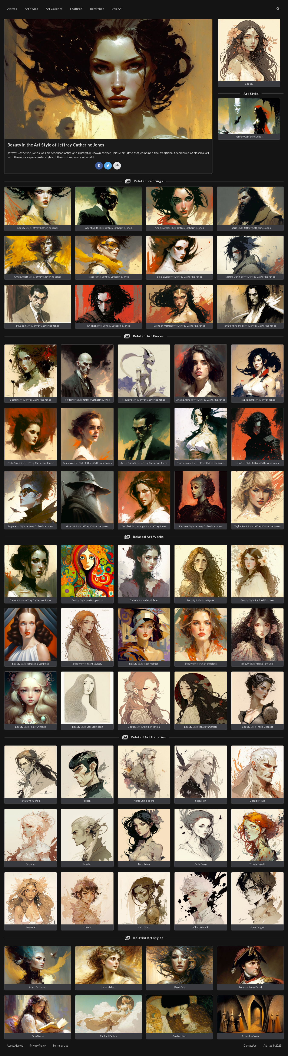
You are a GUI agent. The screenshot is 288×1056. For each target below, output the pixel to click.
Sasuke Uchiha (233, 276)
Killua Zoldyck (200, 927)
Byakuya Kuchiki (234, 325)
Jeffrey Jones (267, 399)
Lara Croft (143, 927)
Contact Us (250, 1045)
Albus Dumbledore (144, 800)
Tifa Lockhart (246, 399)
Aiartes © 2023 (272, 1045)
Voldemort (70, 399)
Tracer (92, 276)
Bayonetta (14, 526)
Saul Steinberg (95, 726)
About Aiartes (15, 1045)
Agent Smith (92, 227)
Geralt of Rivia (257, 800)
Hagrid (233, 227)
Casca (87, 927)
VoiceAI (117, 8)
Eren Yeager (257, 927)
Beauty (249, 83)
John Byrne (208, 600)
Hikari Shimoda (38, 726)
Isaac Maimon (151, 663)
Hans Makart (109, 987)
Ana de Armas (163, 227)
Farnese (184, 526)
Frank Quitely (94, 663)
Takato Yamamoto (208, 726)
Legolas (87, 864)
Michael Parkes (108, 1036)
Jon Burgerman (94, 600)
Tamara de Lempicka (38, 663)
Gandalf (70, 526)
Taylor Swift (240, 526)
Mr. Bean (21, 325)
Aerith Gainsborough (133, 526)
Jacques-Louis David (250, 987)
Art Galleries (54, 8)
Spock (87, 800)
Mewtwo (127, 399)
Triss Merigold (257, 864)
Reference (97, 8)
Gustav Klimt (179, 1036)
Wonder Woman (163, 325)
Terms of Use (60, 1045)
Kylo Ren (92, 325)
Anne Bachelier (38, 987)
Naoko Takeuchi (265, 663)
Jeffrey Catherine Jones (249, 136)
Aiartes (12, 8)
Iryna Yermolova (208, 663)
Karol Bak (179, 987)
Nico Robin (144, 864)
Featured (76, 8)
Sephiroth (200, 800)
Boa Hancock (184, 463)
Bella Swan (163, 276)
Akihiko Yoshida (151, 726)
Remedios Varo (250, 1036)
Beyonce (31, 927)
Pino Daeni (38, 1036)
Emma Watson (70, 463)
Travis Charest (264, 726)
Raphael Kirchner (264, 600)
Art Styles (31, 8)
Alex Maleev (151, 600)
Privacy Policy (38, 1045)
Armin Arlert (21, 276)
